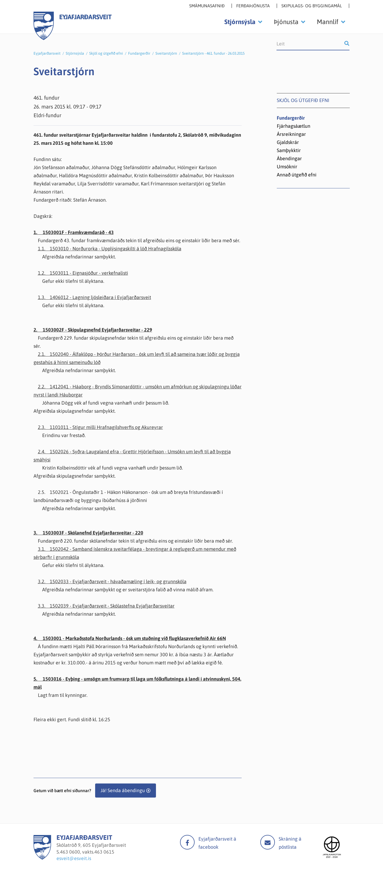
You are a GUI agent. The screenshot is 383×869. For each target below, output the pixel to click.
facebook (187, 842)
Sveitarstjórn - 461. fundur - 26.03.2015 (213, 53)
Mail (267, 842)
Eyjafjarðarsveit (47, 53)
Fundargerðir (139, 53)
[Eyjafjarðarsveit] (42, 858)
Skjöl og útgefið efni (106, 53)
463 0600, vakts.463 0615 (87, 852)
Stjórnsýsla (75, 53)
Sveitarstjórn (166, 53)
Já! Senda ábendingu (123, 790)
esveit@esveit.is (73, 858)
